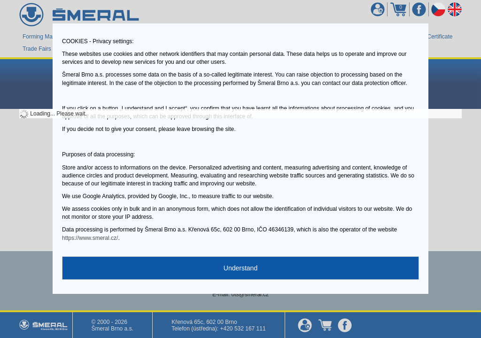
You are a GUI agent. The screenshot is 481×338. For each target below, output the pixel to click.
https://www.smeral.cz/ (90, 238)
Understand (240, 268)
